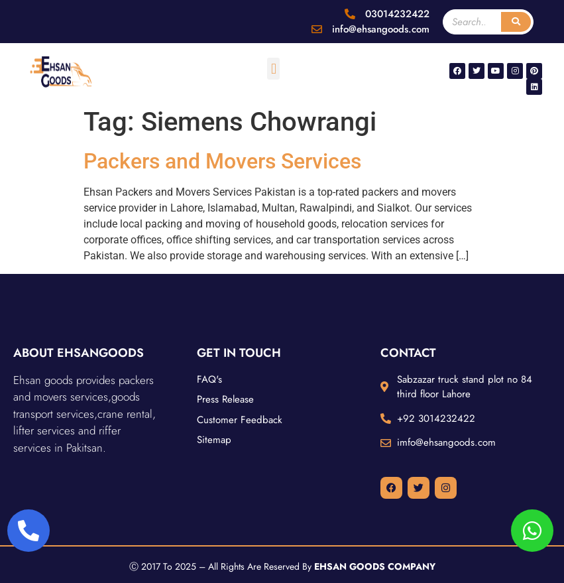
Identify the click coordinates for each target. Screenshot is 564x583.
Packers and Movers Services (222, 161)
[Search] (516, 22)
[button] (273, 69)
